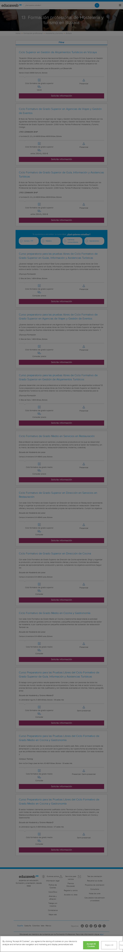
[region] (61, 944)
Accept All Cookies (91, 945)
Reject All (109, 945)
